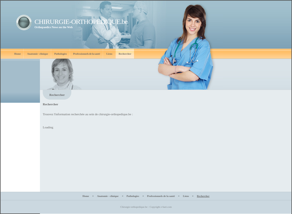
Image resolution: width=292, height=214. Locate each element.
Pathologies (60, 53)
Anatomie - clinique (37, 53)
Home (17, 53)
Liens (109, 53)
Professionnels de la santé (86, 53)
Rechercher (125, 53)
